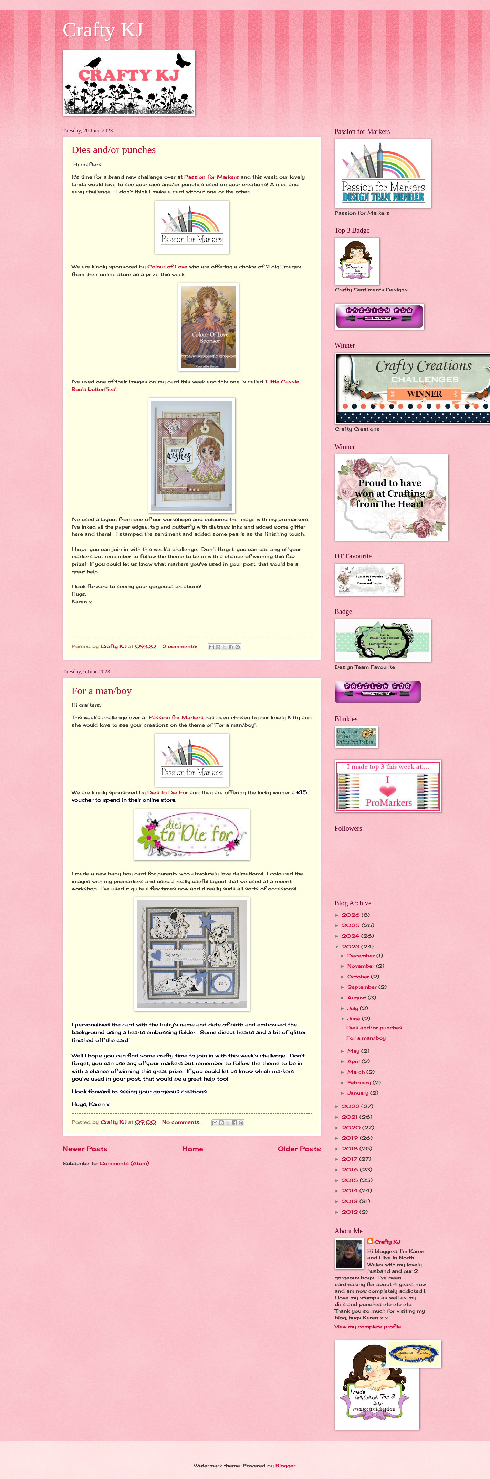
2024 (351, 936)
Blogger (285, 1465)
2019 (351, 1138)
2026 (352, 915)
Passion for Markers (211, 177)
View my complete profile (368, 1326)
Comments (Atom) (124, 1163)
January (358, 1093)
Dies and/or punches (114, 149)
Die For (178, 792)
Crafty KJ (103, 29)
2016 (351, 1169)
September (362, 987)
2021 (350, 1117)
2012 (350, 1212)
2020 (352, 1127)
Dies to (157, 792)
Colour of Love (167, 266)
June (354, 1018)
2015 (351, 1180)
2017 (350, 1159)
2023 (351, 946)
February (360, 1082)
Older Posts (299, 1149)
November (361, 966)
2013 (350, 1201)
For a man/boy (102, 690)
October (359, 976)
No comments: (182, 1122)
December (361, 955)
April (354, 1061)
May (354, 1051)
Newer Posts (85, 1149)
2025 (352, 925)
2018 (350, 1148)
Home (192, 1149)
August (357, 997)
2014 (350, 1190)
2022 (351, 1106)
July (353, 1008)
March (356, 1072)
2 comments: (180, 646)
